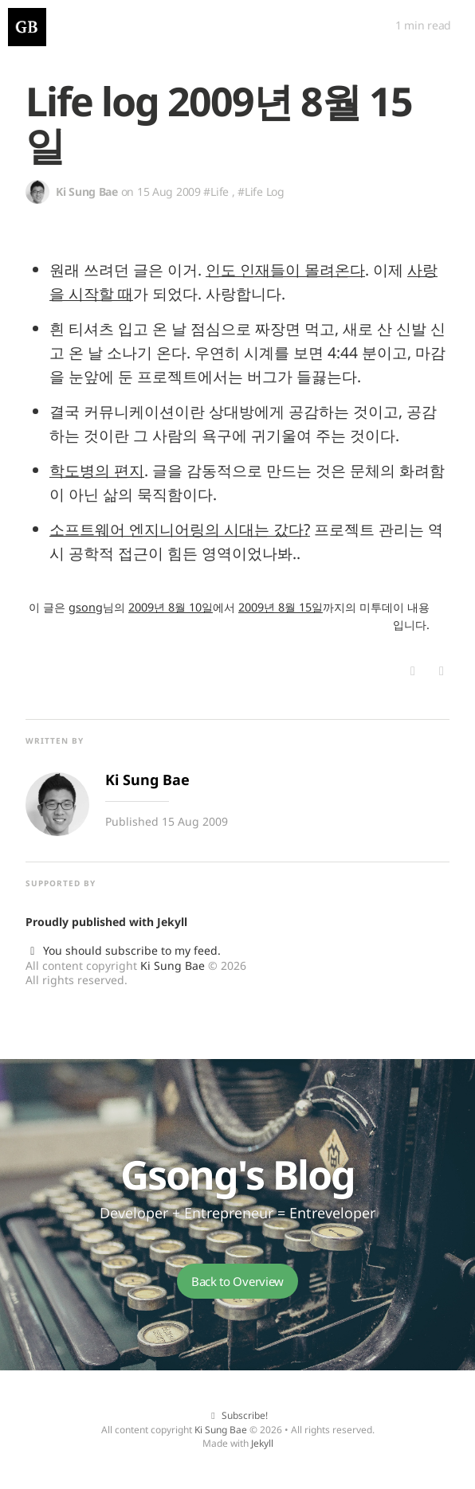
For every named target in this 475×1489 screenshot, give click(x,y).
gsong (86, 607)
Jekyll (172, 921)
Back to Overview (237, 1281)
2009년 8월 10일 (170, 607)
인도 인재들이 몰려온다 (285, 269)
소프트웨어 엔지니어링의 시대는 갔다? (179, 529)
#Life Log (261, 191)
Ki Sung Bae (172, 965)
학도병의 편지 (96, 470)
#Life (216, 191)
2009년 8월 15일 (280, 607)
